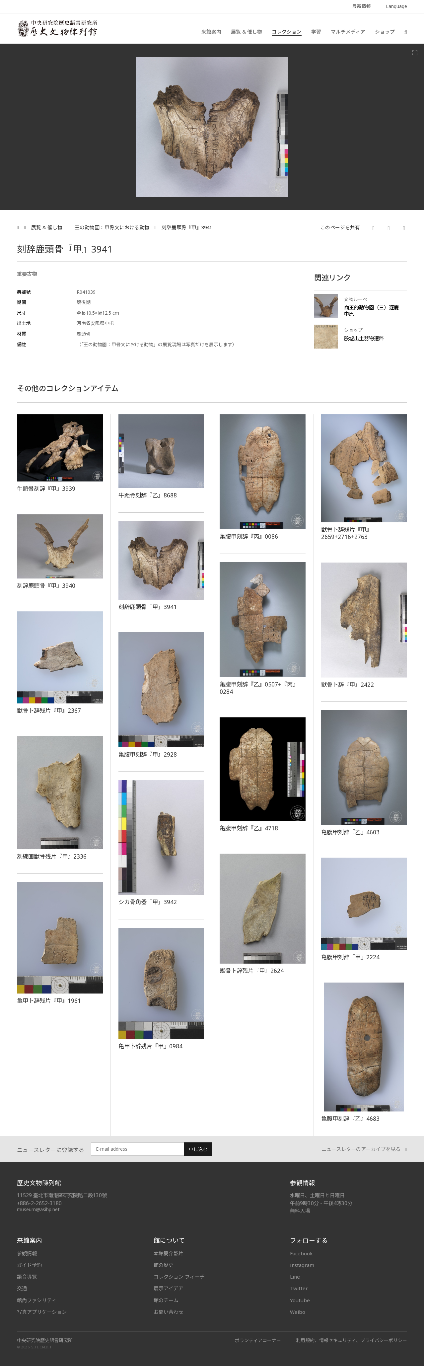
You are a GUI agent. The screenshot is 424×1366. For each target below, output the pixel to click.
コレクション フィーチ (179, 1276)
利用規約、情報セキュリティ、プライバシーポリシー (351, 1340)
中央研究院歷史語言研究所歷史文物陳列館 (57, 28)
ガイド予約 (29, 1265)
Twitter (299, 1288)
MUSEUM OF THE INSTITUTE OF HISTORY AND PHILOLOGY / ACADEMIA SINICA (83, 7)
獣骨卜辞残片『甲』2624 (252, 971)
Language (396, 6)
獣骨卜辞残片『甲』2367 (49, 710)
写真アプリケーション (42, 1312)
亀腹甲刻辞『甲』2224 (350, 957)
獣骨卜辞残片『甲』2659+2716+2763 (346, 533)
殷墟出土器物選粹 (364, 338)
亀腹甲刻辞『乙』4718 (249, 828)
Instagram (302, 1265)
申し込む (198, 1149)
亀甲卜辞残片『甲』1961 (49, 1000)
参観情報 (27, 1253)
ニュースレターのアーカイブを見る (364, 1149)
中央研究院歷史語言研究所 (45, 1340)
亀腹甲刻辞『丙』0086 (249, 536)
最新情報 (361, 6)
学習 (316, 31)
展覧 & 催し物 (246, 31)
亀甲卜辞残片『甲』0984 (150, 1046)
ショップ (385, 31)
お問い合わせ (168, 1312)
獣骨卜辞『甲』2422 (347, 684)
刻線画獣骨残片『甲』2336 (52, 856)
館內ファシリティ (36, 1300)
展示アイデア (168, 1288)
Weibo (297, 1312)
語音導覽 (27, 1276)
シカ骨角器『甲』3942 (147, 902)
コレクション (287, 31)
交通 (22, 1288)
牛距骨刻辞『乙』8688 (147, 495)
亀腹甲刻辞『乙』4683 (350, 1118)
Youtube (300, 1300)
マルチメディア (348, 31)
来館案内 (211, 31)
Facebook (301, 1253)
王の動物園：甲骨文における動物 (112, 227)
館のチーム (166, 1300)
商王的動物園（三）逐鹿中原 (371, 310)
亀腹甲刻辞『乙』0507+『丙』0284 (259, 688)
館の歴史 (164, 1265)
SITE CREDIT (41, 1346)
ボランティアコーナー (258, 1340)
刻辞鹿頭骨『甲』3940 (46, 585)
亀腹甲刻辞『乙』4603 (350, 832)
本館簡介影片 (168, 1253)
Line (295, 1276)
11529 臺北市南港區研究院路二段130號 (62, 1195)
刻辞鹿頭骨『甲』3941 (187, 227)
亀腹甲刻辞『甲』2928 (147, 754)
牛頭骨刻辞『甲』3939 (46, 488)
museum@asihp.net (38, 1209)
